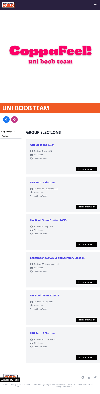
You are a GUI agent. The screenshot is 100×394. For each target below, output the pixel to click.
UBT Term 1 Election (42, 182)
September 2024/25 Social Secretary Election (57, 258)
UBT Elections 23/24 (42, 145)
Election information (86, 169)
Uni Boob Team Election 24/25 (48, 220)
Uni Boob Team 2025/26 (44, 295)
